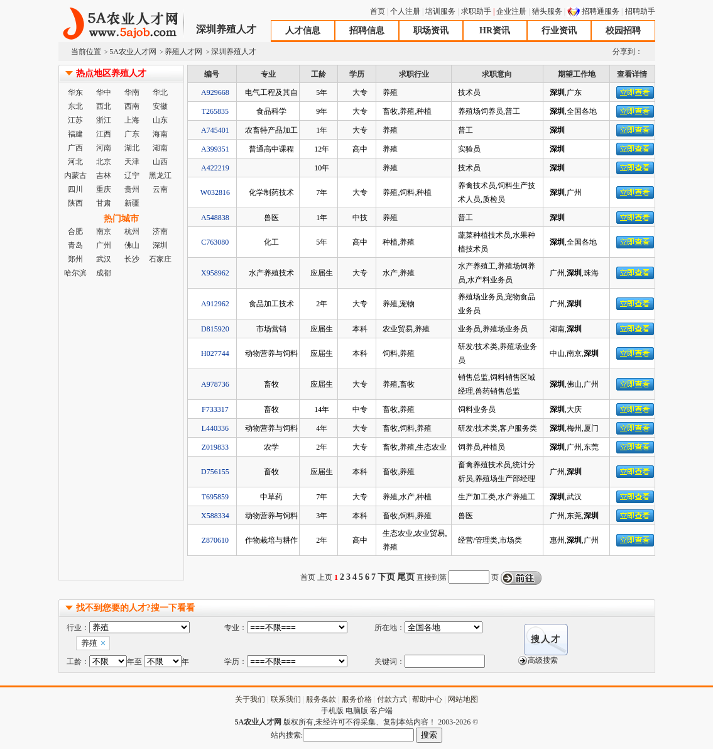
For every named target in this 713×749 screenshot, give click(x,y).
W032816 (215, 192)
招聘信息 (366, 30)
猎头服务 (547, 11)
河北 (75, 161)
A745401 (215, 130)
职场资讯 (431, 30)
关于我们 (250, 699)
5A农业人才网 (121, 23)
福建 (75, 134)
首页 (377, 11)
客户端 (381, 710)
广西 (75, 147)
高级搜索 (543, 660)
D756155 (215, 471)
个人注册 (405, 11)
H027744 (215, 353)
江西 (103, 134)
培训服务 (440, 11)
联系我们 (286, 699)
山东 (160, 120)
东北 (75, 106)
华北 (160, 92)
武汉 (103, 259)
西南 (131, 106)
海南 (160, 134)
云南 (160, 189)
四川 (75, 189)
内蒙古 (75, 175)
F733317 (215, 409)
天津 (131, 161)
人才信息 (302, 30)
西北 (103, 106)
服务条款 (321, 699)
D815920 (215, 329)
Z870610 (215, 540)
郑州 (75, 259)
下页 (386, 577)
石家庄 (160, 259)
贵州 (131, 189)
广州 (103, 245)
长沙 (131, 259)
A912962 (215, 303)
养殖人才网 (183, 51)
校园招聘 (623, 30)
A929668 (215, 92)
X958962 (215, 273)
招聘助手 (640, 11)
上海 (131, 120)
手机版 (332, 710)
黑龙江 (160, 175)
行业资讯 (559, 30)
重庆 (103, 189)
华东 (75, 92)
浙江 (103, 120)
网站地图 (463, 699)
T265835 (215, 111)
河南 (103, 147)
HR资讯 (494, 30)
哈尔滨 (75, 273)
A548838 (215, 217)
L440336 (215, 428)
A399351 (215, 149)
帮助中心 (427, 699)
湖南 (160, 147)
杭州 (131, 231)
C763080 (215, 242)
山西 (160, 161)
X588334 (215, 515)
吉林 (103, 175)
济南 (160, 231)
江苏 (75, 120)
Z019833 (215, 447)
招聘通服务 (600, 11)
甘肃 (103, 203)
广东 (131, 134)
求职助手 (476, 11)
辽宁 (131, 175)
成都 (103, 273)
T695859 (215, 496)
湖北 (131, 147)
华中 (103, 92)
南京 (103, 231)
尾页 (406, 577)
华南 (131, 92)
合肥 (75, 231)
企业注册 (511, 11)
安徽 (160, 106)
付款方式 (392, 699)
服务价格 (357, 699)
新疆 (131, 203)
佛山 (131, 245)
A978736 (215, 384)
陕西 (75, 203)
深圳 (160, 245)
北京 (103, 161)
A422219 (215, 168)
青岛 (75, 245)
